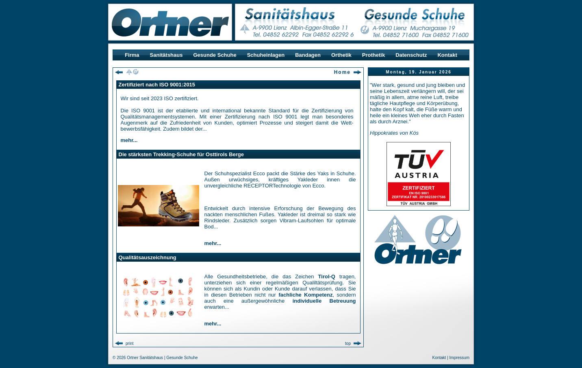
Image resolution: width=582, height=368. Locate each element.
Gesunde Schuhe (214, 55)
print (129, 343)
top (348, 343)
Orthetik (341, 55)
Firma (132, 55)
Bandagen (308, 55)
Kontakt (447, 55)
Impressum (459, 357)
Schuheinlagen (265, 55)
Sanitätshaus (166, 55)
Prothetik (373, 55)
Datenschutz (411, 55)
